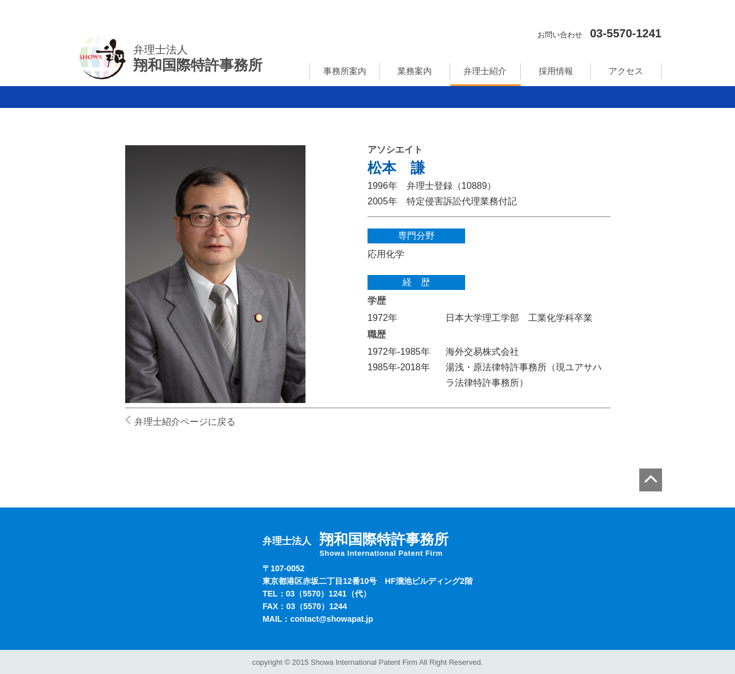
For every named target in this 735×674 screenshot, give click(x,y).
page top (650, 479)
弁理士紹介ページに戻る (184, 422)
